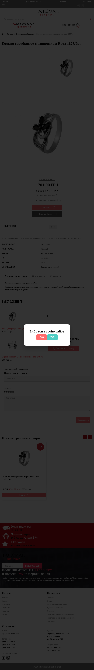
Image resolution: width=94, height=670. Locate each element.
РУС (42, 337)
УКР (52, 337)
